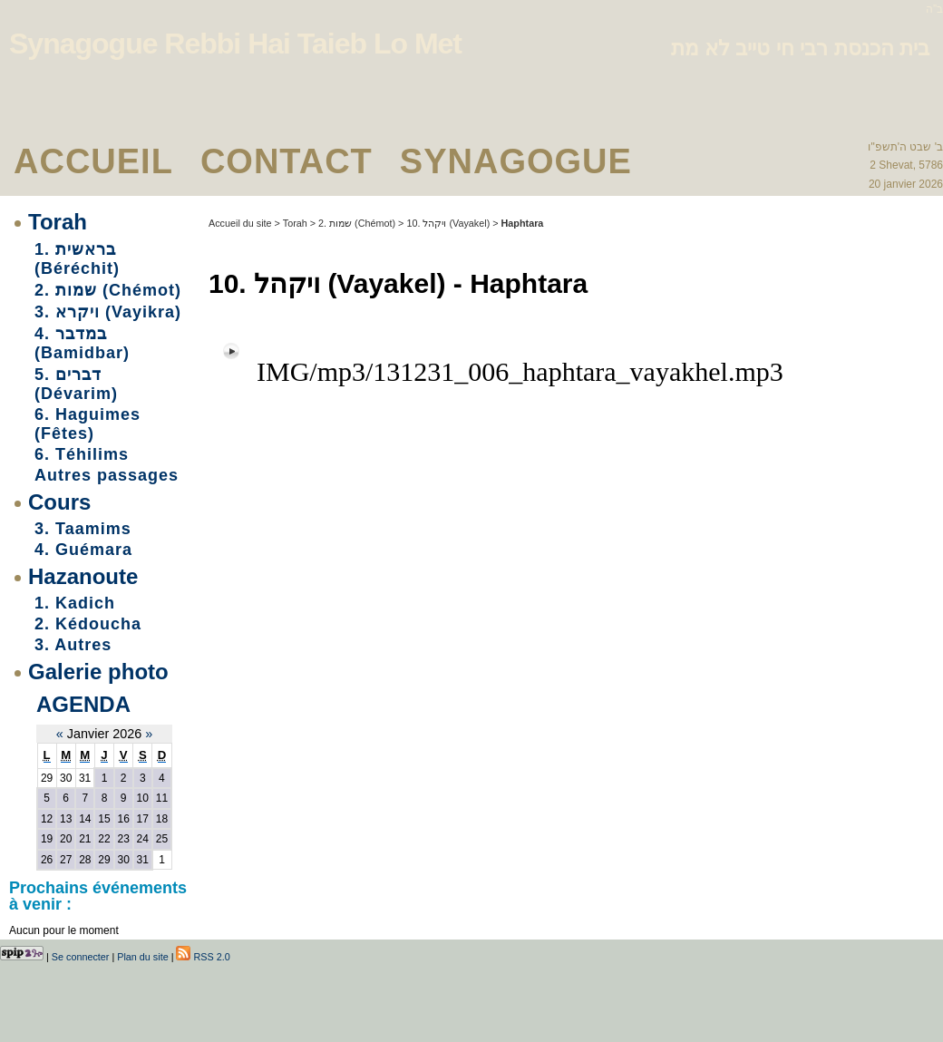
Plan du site (142, 956)
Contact (286, 161)
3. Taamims (82, 529)
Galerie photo (98, 671)
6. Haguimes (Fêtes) (87, 424)
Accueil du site (240, 223)
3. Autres (73, 645)
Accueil (93, 161)
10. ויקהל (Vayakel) (448, 223)
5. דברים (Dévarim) (76, 384)
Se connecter (81, 956)
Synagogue (516, 161)
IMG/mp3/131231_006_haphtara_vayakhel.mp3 (520, 371)
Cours (59, 502)
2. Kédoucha (87, 624)
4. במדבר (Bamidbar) (82, 343)
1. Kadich (74, 603)
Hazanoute (83, 576)
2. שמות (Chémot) (107, 290)
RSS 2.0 (202, 956)
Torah (57, 221)
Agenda (83, 704)
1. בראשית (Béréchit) (77, 259)
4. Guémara (83, 549)
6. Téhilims (81, 454)
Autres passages (106, 475)
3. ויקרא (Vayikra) (107, 312)
